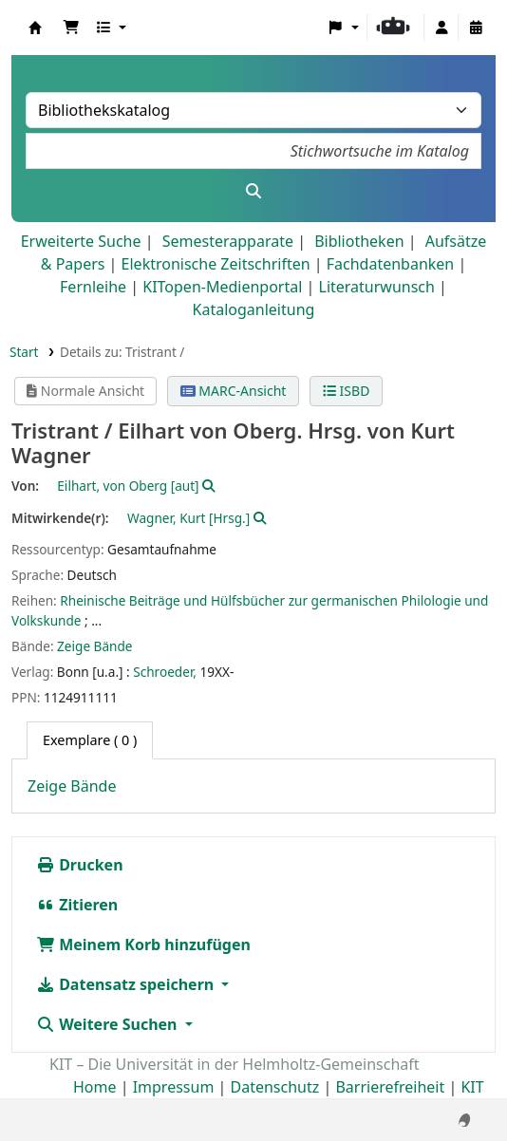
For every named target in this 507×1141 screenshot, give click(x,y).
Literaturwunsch (377, 286)
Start (24, 352)
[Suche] (253, 191)
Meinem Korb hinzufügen (143, 944)
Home (95, 1086)
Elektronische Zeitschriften (216, 263)
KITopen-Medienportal (222, 286)
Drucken (79, 864)
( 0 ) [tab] (90, 740)
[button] (71, 27)
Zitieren (77, 904)
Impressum (174, 1086)
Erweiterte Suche (81, 241)
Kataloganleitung (254, 309)
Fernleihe (93, 286)
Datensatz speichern (126, 984)
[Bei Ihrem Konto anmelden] (441, 27)
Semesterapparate (227, 241)
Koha (35, 27)
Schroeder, (165, 672)
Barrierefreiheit (389, 1086)
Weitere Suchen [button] (108, 1024)
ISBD (346, 391)
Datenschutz (275, 1086)
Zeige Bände (94, 646)
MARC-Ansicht (233, 391)
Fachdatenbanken (391, 263)
